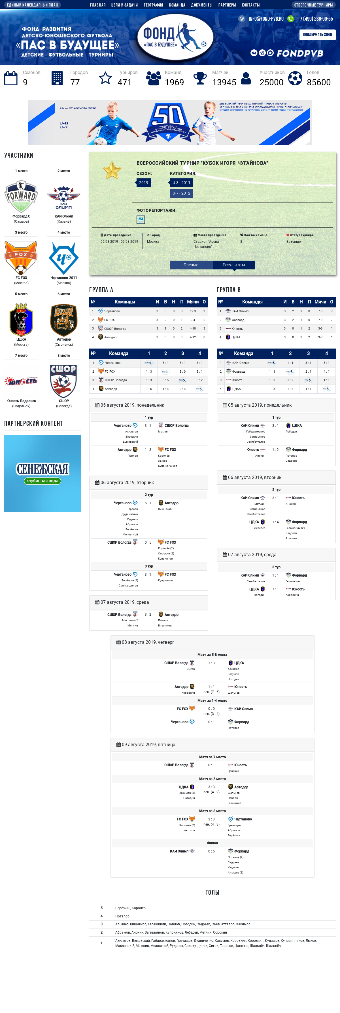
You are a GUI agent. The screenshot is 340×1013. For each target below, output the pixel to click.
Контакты (251, 5)
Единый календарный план (32, 5)
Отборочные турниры (313, 5)
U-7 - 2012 (181, 193)
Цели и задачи (124, 5)
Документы (201, 5)
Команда (177, 5)
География (153, 5)
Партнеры (227, 5)
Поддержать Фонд (317, 35)
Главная (98, 5)
